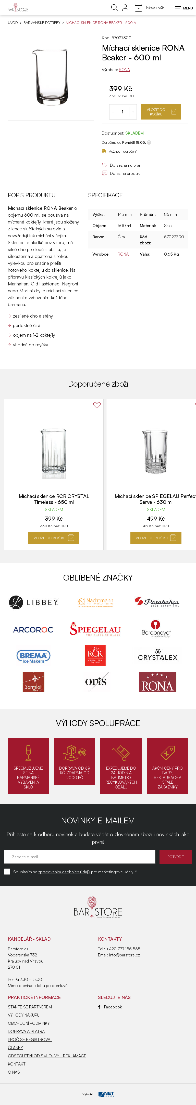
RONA (124, 69)
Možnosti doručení (119, 151)
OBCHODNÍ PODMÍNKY (29, 1023)
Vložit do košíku (161, 111)
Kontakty (110, 939)
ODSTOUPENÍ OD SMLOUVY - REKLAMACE (47, 1055)
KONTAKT (17, 1064)
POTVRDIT (175, 856)
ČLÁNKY (15, 1047)
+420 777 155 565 (123, 948)
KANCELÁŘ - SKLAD (29, 939)
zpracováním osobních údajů (64, 871)
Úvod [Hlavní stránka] (13, 23)
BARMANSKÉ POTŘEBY (41, 23)
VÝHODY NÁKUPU (24, 1015)
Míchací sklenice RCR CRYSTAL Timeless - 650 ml (54, 499)
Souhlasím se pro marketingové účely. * (75, 871)
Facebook (110, 1006)
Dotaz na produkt (121, 173)
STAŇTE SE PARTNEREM (30, 1006)
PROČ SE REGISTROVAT (30, 1039)
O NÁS (14, 1072)
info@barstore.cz (124, 954)
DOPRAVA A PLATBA (26, 1031)
